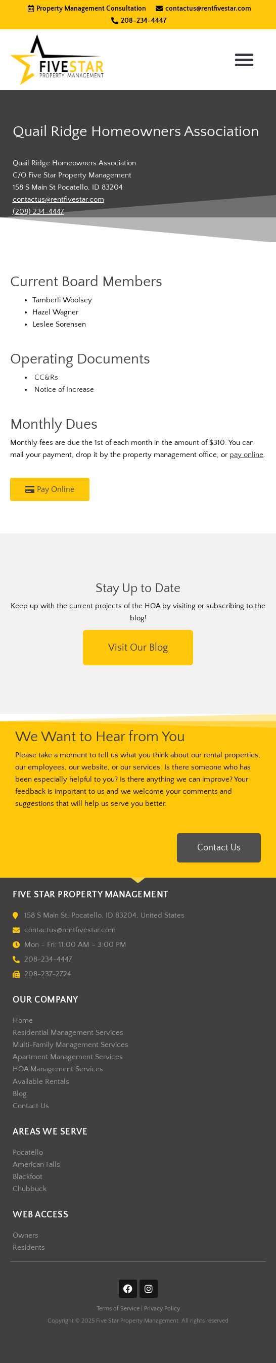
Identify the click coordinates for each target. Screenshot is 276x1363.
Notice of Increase (63, 390)
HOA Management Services (58, 1069)
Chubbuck (30, 1189)
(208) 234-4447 (38, 212)
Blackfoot (27, 1177)
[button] (244, 59)
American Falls (36, 1165)
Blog (20, 1094)
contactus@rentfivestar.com (58, 200)
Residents (29, 1248)
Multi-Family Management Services (70, 1045)
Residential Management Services (68, 1033)
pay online (246, 455)
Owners (25, 1236)
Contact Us (31, 1106)
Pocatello (28, 1153)
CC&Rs (46, 378)
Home (23, 1021)
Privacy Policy (162, 1308)
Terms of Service (118, 1308)
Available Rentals (41, 1082)
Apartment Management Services (68, 1057)
